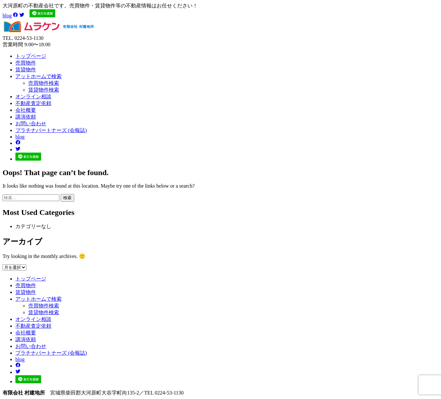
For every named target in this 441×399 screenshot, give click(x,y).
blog (7, 15)
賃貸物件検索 (43, 90)
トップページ (30, 56)
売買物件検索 (43, 83)
